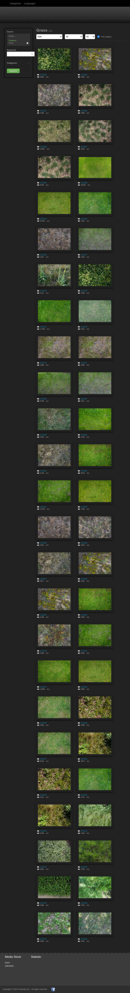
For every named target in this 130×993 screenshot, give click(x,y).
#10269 (43, 399)
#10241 (43, 867)
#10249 (43, 723)
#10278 (43, 255)
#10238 (84, 903)
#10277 (84, 255)
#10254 (84, 615)
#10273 (84, 327)
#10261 (43, 507)
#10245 (43, 795)
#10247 (43, 759)
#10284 (43, 219)
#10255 (43, 615)
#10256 (84, 579)
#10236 (84, 939)
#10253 (43, 651)
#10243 (43, 831)
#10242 (84, 831)
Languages (29, 3)
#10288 (43, 147)
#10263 (43, 471)
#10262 (84, 471)
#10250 (84, 687)
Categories (15, 3)
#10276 (43, 291)
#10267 (84, 399)
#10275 (84, 291)
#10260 (84, 507)
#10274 (43, 327)
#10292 (43, 111)
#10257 (43, 579)
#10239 (43, 903)
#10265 (43, 435)
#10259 (43, 543)
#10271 (84, 363)
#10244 (84, 795)
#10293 (84, 75)
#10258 (84, 543)
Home (7, 962)
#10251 (43, 687)
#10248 (84, 723)
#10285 (84, 183)
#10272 (43, 363)
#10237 (43, 939)
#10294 (43, 75)
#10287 (84, 147)
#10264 (84, 435)
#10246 (84, 759)
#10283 (84, 219)
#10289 (84, 111)
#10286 (43, 183)
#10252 (84, 651)
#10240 (84, 867)
